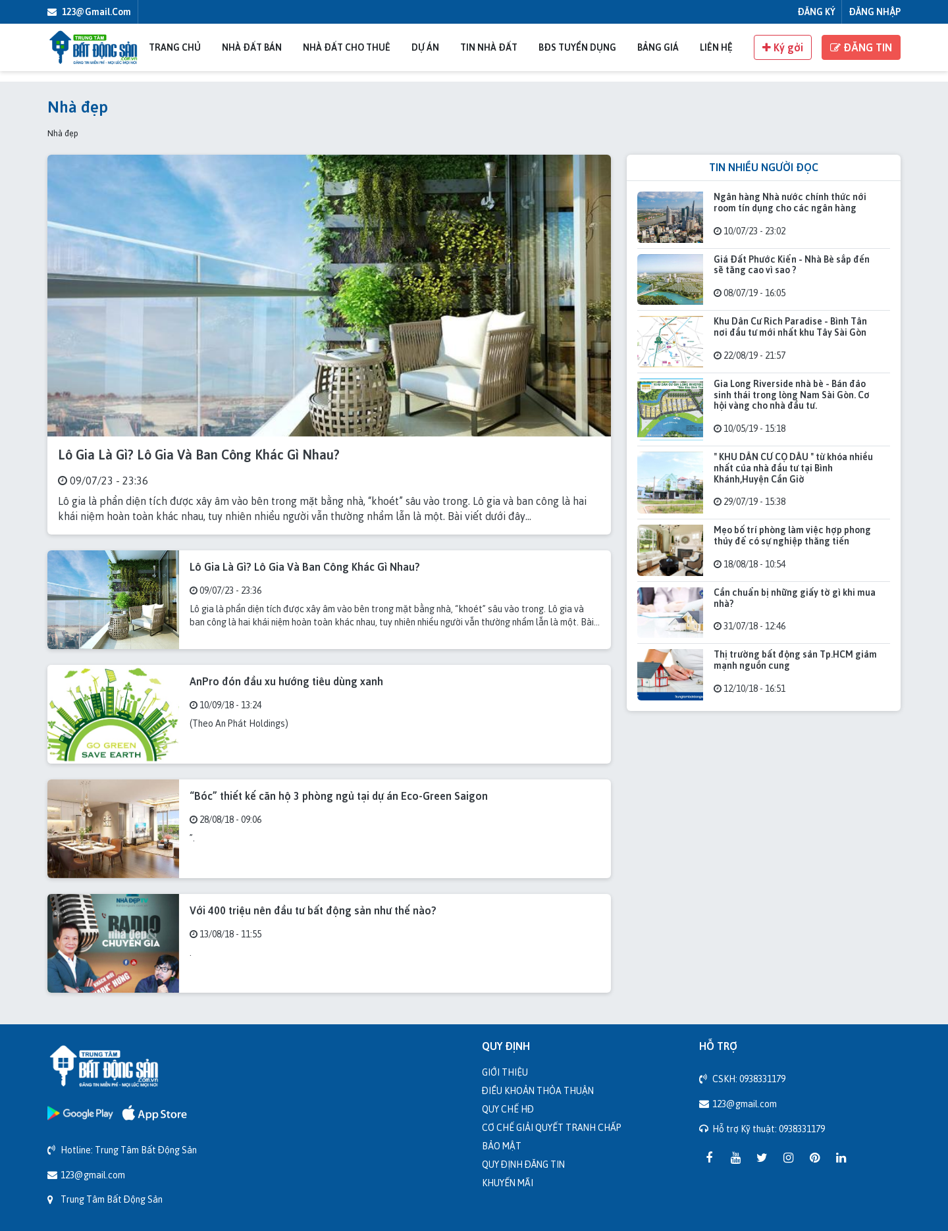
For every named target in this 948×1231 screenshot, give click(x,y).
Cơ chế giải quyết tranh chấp (551, 1127)
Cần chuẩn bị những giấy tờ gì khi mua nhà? (795, 598)
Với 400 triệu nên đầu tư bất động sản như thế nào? (313, 910)
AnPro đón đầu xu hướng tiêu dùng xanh (286, 681)
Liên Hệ (716, 47)
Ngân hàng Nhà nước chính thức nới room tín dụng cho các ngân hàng (790, 202)
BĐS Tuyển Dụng (577, 47)
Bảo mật (501, 1145)
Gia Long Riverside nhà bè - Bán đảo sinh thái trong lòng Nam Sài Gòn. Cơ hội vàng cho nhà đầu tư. (792, 394)
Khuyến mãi (507, 1182)
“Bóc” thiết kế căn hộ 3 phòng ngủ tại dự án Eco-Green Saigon (339, 795)
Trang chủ (175, 47)
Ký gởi (782, 47)
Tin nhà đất (488, 47)
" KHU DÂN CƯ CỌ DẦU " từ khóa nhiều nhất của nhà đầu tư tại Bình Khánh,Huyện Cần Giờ (793, 468)
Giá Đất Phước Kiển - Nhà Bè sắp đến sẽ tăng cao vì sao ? (792, 264)
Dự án (425, 47)
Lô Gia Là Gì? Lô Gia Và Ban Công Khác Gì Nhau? (199, 454)
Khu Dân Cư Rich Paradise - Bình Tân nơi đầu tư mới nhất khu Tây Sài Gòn (790, 326)
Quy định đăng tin (523, 1164)
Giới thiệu (505, 1072)
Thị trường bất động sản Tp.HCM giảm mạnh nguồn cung (795, 659)
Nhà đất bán (252, 47)
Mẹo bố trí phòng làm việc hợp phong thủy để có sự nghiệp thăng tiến (792, 535)
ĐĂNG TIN (861, 47)
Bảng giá (658, 47)
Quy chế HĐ (508, 1108)
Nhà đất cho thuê (346, 47)
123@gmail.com (89, 11)
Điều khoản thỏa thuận (538, 1090)
